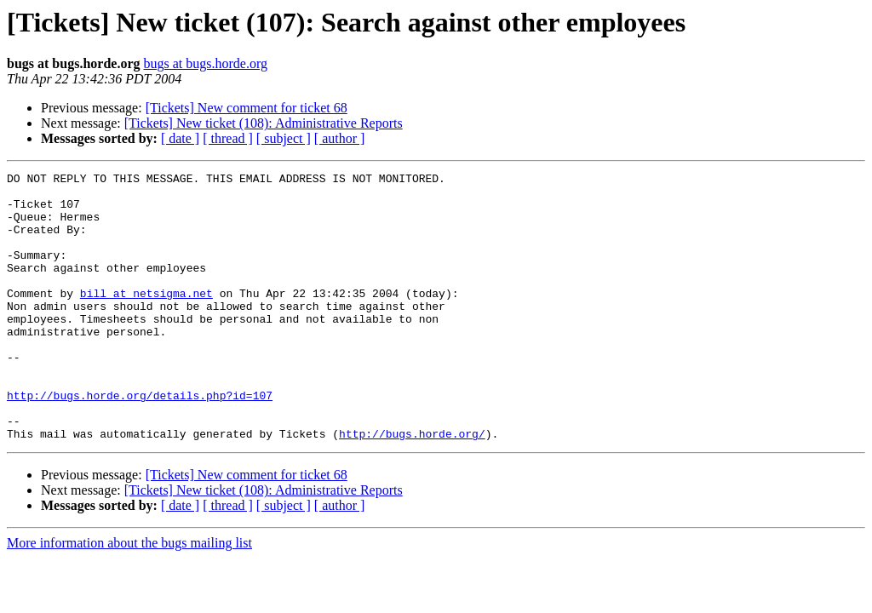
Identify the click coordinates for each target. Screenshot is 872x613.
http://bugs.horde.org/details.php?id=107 (139, 441)
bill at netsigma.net (146, 318)
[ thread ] (228, 138)
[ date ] (180, 138)
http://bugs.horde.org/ (412, 487)
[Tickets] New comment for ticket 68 (246, 107)
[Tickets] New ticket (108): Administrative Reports (263, 123)
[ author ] (339, 138)
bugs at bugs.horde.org (205, 63)
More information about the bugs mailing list (129, 596)
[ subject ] (283, 138)
